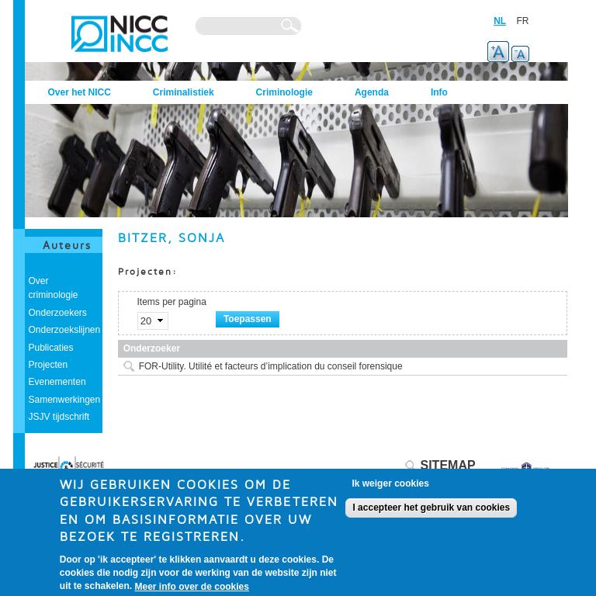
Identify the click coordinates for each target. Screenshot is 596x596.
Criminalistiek (183, 92)
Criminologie (284, 92)
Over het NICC (79, 92)
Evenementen (57, 381)
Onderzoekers (58, 312)
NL (500, 21)
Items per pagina (171, 301)
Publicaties (51, 347)
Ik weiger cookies (390, 489)
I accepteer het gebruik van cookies (431, 513)
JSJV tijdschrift (59, 416)
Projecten (48, 364)
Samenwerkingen (65, 399)
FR (523, 21)
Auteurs (67, 244)
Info (439, 92)
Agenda (372, 92)
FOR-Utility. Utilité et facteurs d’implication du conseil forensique (271, 366)
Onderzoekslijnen (65, 329)
